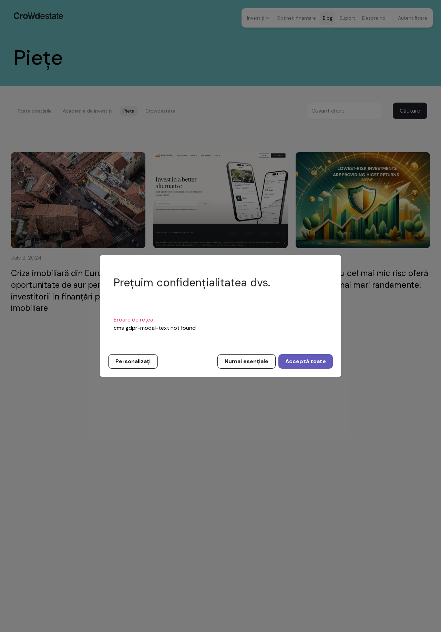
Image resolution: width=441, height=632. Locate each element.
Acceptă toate (305, 361)
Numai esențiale (246, 361)
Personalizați (133, 361)
